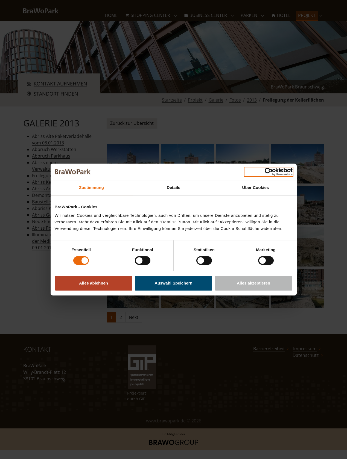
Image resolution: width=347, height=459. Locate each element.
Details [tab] (173, 187)
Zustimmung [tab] (91, 187)
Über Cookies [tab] (255, 187)
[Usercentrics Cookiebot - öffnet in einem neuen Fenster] (269, 172)
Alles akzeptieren (253, 283)
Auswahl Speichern (173, 283)
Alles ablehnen (93, 283)
